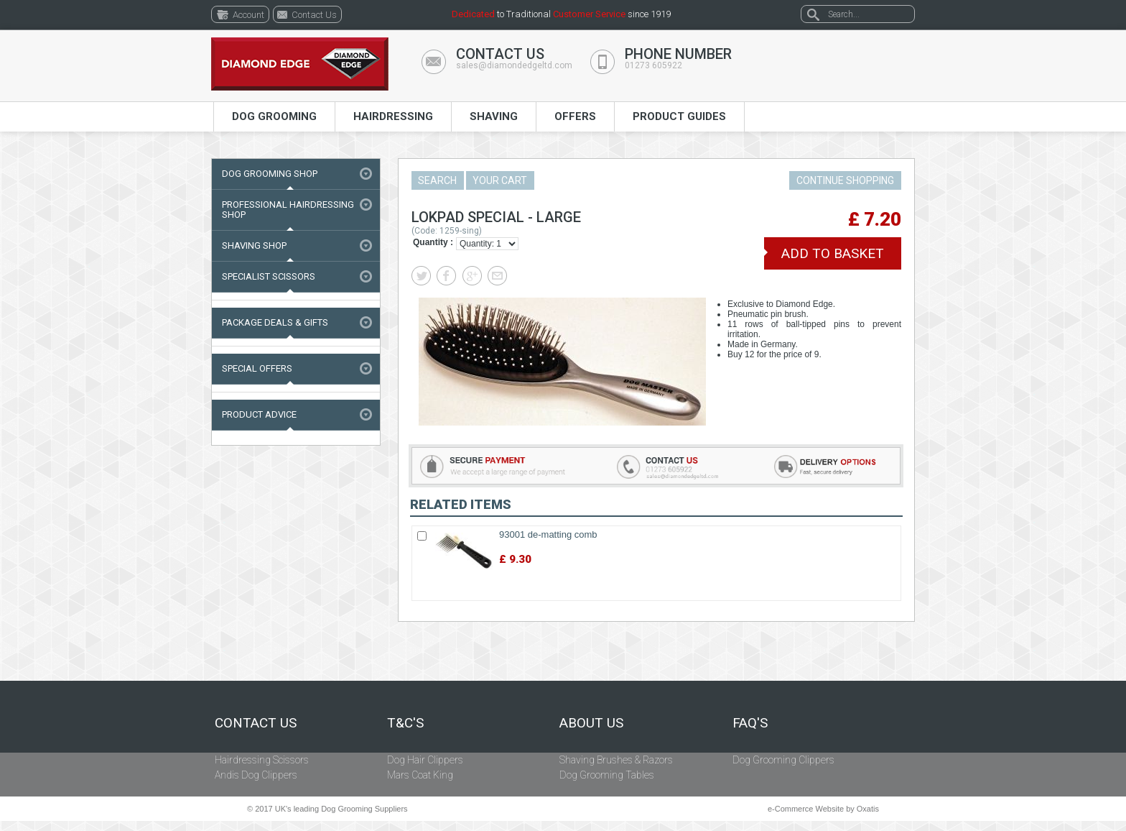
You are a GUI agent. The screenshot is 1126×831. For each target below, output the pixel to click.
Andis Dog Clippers (256, 775)
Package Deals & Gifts (275, 322)
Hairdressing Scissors (262, 760)
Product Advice (259, 414)
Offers (575, 116)
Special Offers (257, 368)
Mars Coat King (420, 775)
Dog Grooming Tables (606, 775)
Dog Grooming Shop (269, 173)
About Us (591, 723)
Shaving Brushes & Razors (616, 760)
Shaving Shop (254, 245)
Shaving (494, 116)
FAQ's (750, 723)
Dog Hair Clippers (425, 760)
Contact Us (256, 723)
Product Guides (679, 116)
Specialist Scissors (268, 276)
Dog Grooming (274, 116)
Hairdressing (393, 116)
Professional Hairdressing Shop (288, 209)
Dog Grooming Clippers (783, 760)
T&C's (405, 723)
